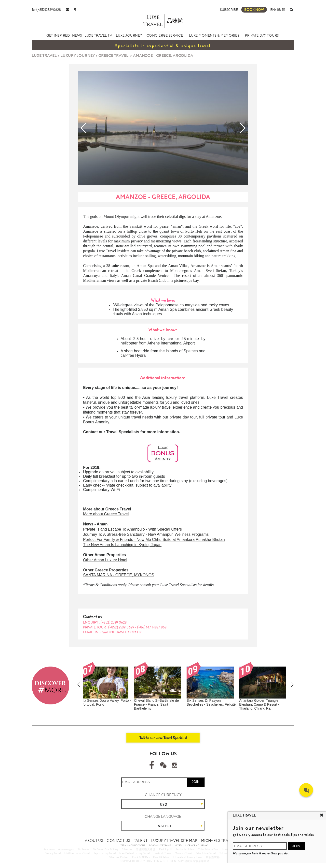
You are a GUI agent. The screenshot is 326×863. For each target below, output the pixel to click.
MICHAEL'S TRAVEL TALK (222, 840)
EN (272, 9)
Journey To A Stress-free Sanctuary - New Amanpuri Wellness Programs (146, 534)
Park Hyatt (165, 849)
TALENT (140, 840)
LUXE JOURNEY (129, 35)
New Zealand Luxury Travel (134, 853)
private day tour (183, 417)
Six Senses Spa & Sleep (106, 849)
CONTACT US (118, 840)
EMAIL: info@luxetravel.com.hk (112, 632)
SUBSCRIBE (229, 9)
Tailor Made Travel (206, 853)
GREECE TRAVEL (113, 55)
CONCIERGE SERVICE (165, 35)
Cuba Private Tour (208, 849)
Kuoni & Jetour (161, 857)
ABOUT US (94, 840)
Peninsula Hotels (185, 849)
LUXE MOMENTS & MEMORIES (214, 35)
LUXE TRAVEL (44, 55)
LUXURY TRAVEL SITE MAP (174, 840)
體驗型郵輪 (213, 857)
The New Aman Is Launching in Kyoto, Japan (122, 545)
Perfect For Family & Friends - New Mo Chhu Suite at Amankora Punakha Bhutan (154, 539)
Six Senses (83, 849)
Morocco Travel (183, 853)
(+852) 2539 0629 (121, 627)
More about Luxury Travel (187, 857)
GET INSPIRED (58, 35)
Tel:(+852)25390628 (46, 9)
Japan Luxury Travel (105, 853)
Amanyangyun (66, 849)
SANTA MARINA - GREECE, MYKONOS (118, 575)
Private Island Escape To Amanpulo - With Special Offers (132, 529)
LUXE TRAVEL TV (98, 35)
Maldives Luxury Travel (77, 853)
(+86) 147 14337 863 (151, 627)
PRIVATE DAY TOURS (262, 35)
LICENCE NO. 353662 (196, 845)
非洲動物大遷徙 (145, 849)
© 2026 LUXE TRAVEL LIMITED (165, 845)
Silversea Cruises (119, 857)
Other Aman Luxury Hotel (105, 560)
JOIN (196, 782)
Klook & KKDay (141, 857)
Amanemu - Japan (256, 700)
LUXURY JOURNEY (77, 55)
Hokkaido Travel (162, 853)
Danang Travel (53, 853)
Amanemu (49, 849)
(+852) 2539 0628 (114, 622)
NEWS (77, 35)
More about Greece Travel (106, 514)
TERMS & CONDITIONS (133, 845)
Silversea (127, 849)
